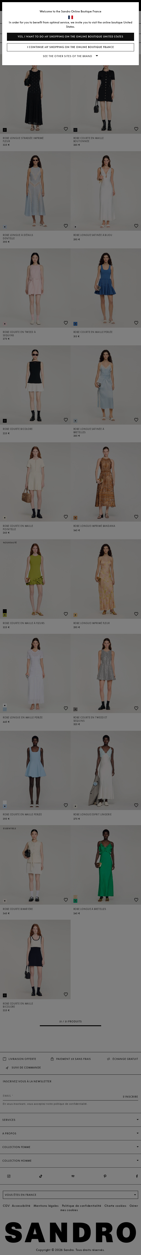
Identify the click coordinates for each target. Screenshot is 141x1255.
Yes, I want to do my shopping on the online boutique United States (70, 36)
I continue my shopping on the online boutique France (70, 47)
